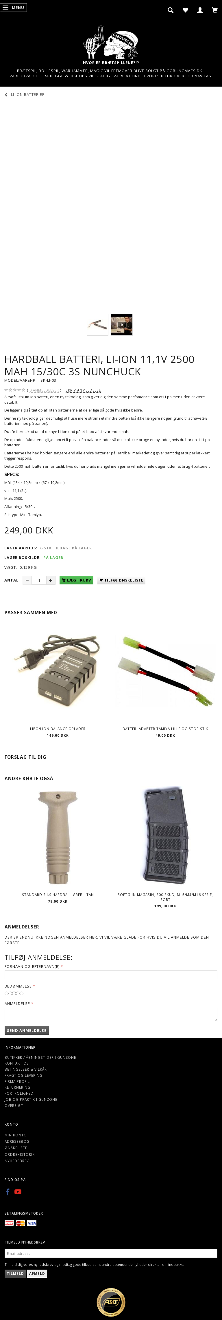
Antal (12, 580)
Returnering (17, 1087)
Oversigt (14, 1105)
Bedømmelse (18, 986)
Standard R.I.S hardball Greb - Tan (58, 894)
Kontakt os (17, 1063)
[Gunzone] (111, 40)
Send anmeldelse (27, 1030)
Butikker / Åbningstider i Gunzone (40, 1057)
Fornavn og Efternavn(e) (32, 966)
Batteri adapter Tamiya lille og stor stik (165, 728)
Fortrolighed (19, 1093)
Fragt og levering (23, 1075)
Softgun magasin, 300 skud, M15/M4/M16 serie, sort (165, 897)
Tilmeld (15, 1273)
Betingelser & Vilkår (26, 1069)
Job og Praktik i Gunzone (31, 1099)
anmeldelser (44, 390)
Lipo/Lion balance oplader (58, 728)
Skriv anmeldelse (83, 390)
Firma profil (17, 1081)
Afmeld (37, 1273)
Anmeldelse (17, 1003)
